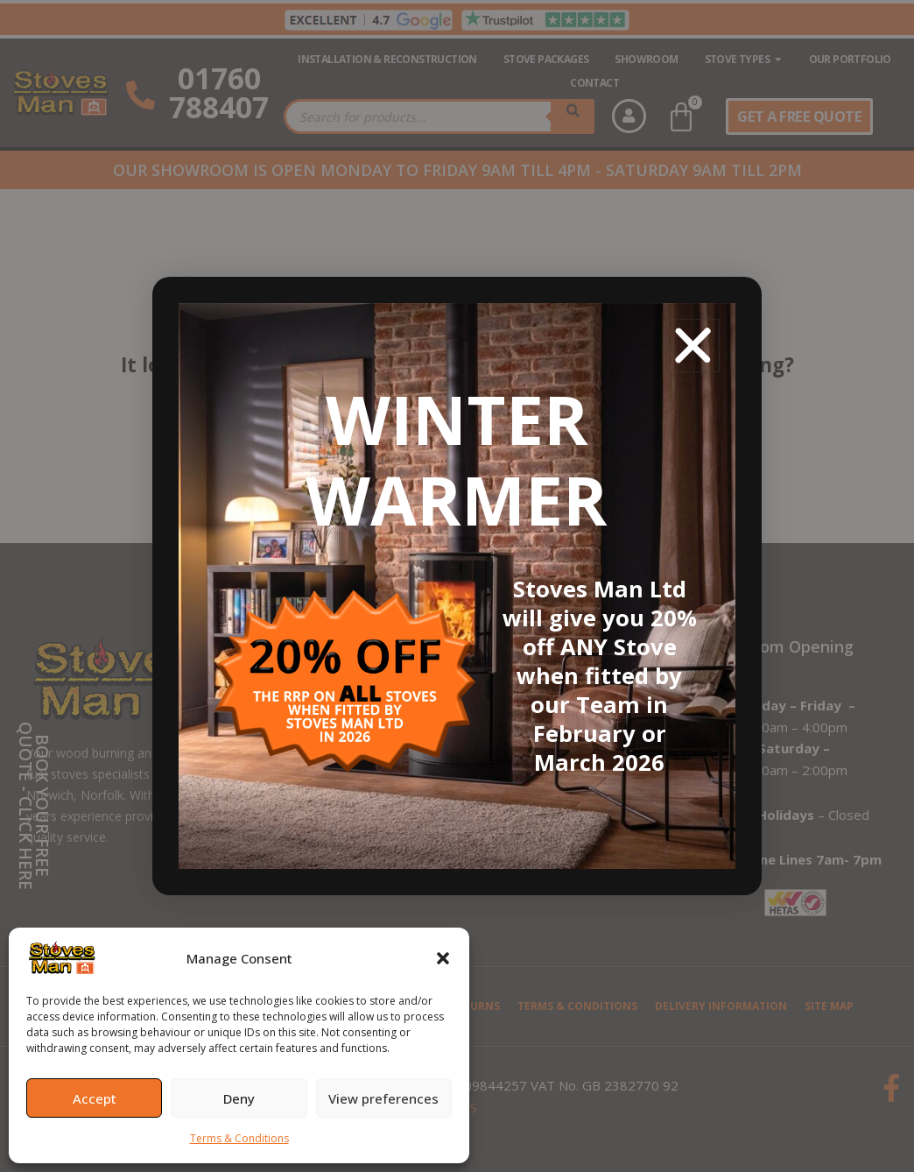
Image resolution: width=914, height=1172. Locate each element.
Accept (94, 1098)
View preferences (383, 1098)
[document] (457, 586)
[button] (443, 958)
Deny (239, 1098)
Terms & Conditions (239, 1138)
